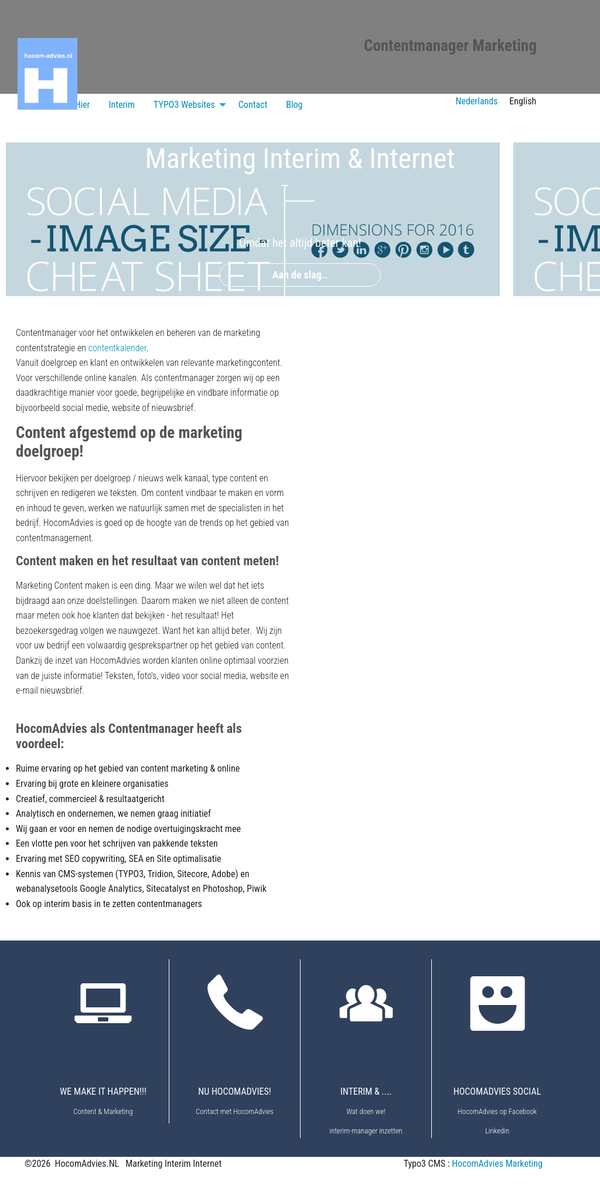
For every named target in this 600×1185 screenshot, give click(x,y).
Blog (294, 104)
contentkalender (117, 348)
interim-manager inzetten (365, 1130)
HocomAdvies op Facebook (497, 1111)
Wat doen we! (366, 1111)
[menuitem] (83, 105)
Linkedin (497, 1130)
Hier (82, 104)
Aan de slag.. (300, 275)
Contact (252, 104)
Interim (121, 104)
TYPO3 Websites (184, 104)
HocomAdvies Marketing (497, 1163)
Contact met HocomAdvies (235, 1111)
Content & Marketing (102, 1111)
